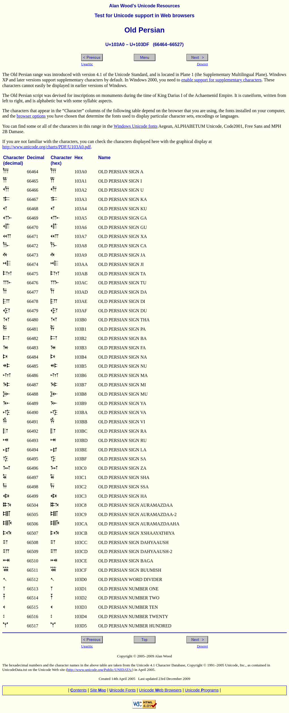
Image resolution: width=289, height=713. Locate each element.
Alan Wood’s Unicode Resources (144, 5)
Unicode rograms (202, 690)
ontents (78, 690)
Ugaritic (87, 64)
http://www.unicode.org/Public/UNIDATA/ (99, 670)
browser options (31, 116)
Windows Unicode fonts (136, 126)
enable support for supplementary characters (221, 79)
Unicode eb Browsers (160, 690)
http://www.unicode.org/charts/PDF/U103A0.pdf (46, 146)
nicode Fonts (123, 690)
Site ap (98, 690)
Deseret (202, 64)
